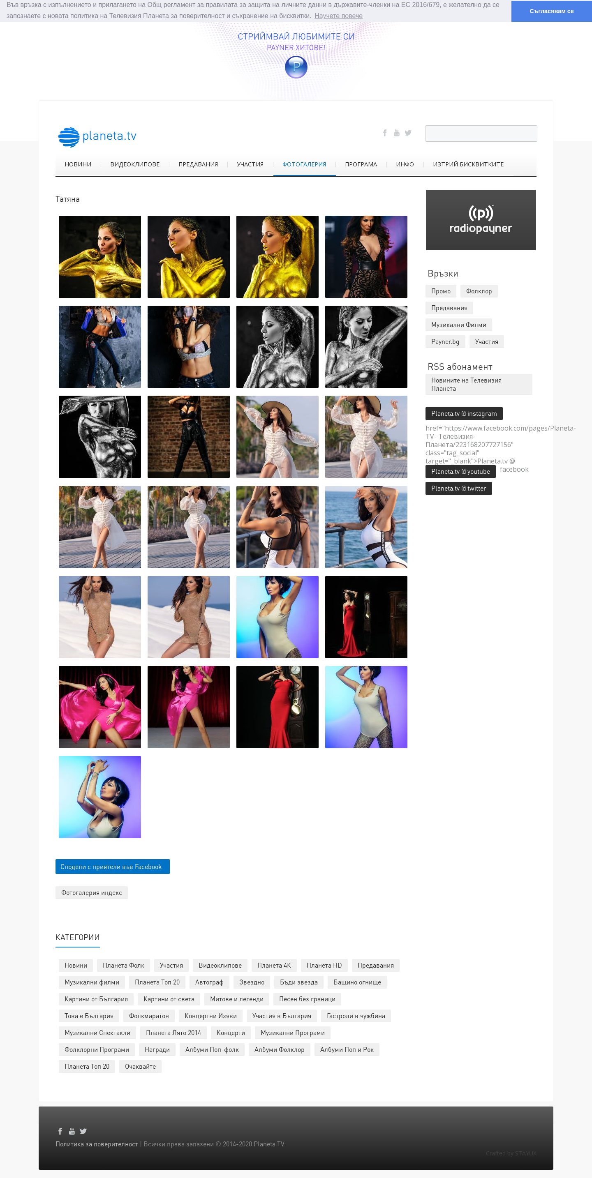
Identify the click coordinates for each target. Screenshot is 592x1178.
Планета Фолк (123, 965)
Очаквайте (140, 1066)
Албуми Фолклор (279, 1049)
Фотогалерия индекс (91, 892)
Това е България (89, 1015)
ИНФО (405, 164)
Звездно (251, 981)
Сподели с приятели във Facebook (111, 866)
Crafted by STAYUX (511, 1153)
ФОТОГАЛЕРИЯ (304, 164)
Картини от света (168, 998)
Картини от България (96, 998)
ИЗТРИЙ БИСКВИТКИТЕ (468, 164)
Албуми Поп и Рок (347, 1049)
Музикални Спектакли (97, 1032)
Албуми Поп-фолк (212, 1049)
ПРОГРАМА (361, 164)
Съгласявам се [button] (552, 11)
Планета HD (324, 965)
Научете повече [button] (338, 15)
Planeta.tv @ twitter (458, 487)
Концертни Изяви (211, 1015)
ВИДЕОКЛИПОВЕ (135, 164)
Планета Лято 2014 (173, 1032)
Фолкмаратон (149, 1015)
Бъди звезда (299, 981)
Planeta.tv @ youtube (460, 470)
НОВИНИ (78, 164)
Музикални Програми (293, 1032)
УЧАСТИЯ (250, 164)
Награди (157, 1049)
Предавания (376, 965)
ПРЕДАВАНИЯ (198, 164)
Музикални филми (92, 981)
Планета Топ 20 (157, 981)
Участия (171, 965)
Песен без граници (307, 998)
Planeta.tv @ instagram (464, 412)
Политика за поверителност (97, 1143)
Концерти (231, 1032)
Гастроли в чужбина (356, 1015)
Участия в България (281, 1015)
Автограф (209, 981)
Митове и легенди (237, 998)
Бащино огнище (357, 981)
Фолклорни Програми (97, 1049)
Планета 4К (274, 965)
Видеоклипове (220, 965)
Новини (76, 965)
